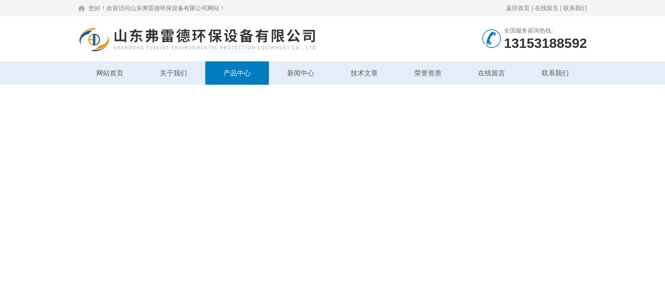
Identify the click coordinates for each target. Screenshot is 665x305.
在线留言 (547, 8)
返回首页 (518, 8)
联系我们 (575, 8)
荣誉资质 (427, 73)
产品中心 (237, 73)
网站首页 (109, 73)
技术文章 (364, 73)
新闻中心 (300, 73)
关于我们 (173, 73)
